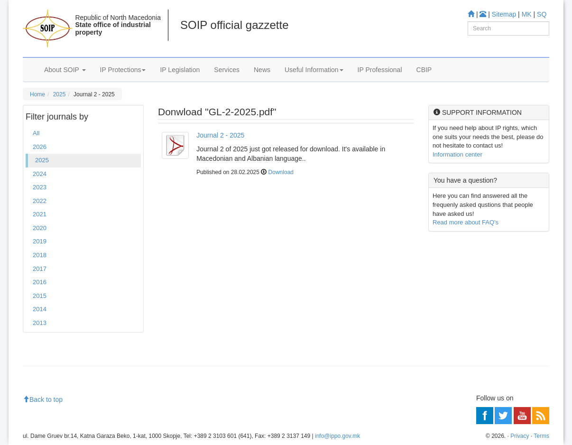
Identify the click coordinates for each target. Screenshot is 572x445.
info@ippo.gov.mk (337, 436)
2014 (39, 309)
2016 (39, 282)
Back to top (43, 399)
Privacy (519, 436)
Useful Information (314, 70)
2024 (39, 173)
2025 (59, 94)
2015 (39, 295)
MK (527, 14)
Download (281, 172)
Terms (541, 436)
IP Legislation (180, 70)
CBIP (424, 70)
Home (37, 94)
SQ (541, 14)
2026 (39, 146)
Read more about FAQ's (465, 222)
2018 (39, 255)
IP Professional (380, 70)
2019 (39, 241)
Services (227, 70)
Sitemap (504, 14)
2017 (39, 268)
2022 (39, 200)
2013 (39, 322)
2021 (39, 214)
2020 (39, 228)
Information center (457, 154)
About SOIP (65, 70)
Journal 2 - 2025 (220, 135)
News (262, 70)
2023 (39, 187)
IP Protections (123, 70)
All (36, 133)
